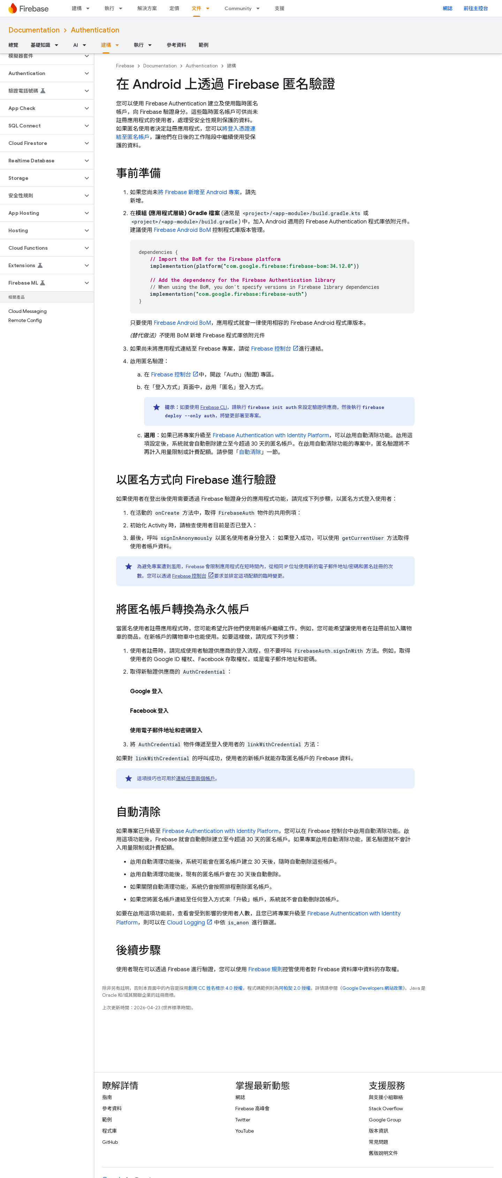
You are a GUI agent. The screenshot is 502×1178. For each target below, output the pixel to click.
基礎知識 (40, 45)
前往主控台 (476, 8)
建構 (77, 8)
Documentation (34, 30)
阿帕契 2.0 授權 (295, 988)
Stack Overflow (386, 1108)
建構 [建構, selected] (106, 45)
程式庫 (109, 1131)
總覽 (13, 45)
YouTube (244, 1131)
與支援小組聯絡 (386, 1097)
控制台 (271, 348)
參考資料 (176, 45)
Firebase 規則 (265, 969)
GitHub (110, 1142)
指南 (107, 1097)
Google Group (385, 1120)
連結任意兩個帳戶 (195, 778)
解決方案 (147, 8)
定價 (174, 8)
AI (75, 45)
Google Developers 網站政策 (372, 988)
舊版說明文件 (383, 1153)
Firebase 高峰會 (252, 1108)
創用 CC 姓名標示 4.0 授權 (215, 988)
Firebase (125, 66)
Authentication (95, 30)
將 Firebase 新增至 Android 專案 (198, 192)
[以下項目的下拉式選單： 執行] (122, 8)
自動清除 (250, 452)
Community (238, 8)
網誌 (447, 8)
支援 (279, 8)
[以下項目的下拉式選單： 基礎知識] (58, 45)
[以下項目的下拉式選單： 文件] (209, 8)
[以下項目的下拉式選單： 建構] (90, 8)
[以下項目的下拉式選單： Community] (260, 8)
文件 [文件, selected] (196, 8)
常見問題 (378, 1142)
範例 (203, 45)
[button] (41, 55)
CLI (213, 407)
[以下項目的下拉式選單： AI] (86, 45)
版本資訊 (378, 1131)
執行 (109, 8)
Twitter (242, 1120)
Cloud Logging (186, 922)
